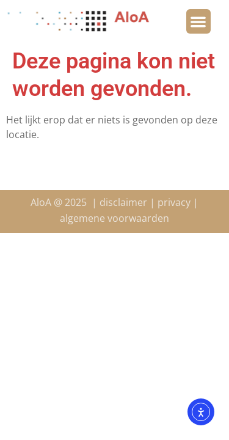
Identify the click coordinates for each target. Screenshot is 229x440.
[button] (198, 21)
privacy (174, 202)
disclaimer (123, 202)
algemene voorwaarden (114, 218)
